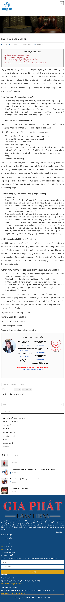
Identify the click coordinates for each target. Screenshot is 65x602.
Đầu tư (6, 541)
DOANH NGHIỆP (7, 443)
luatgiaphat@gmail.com (18, 593)
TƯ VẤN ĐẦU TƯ (7, 425)
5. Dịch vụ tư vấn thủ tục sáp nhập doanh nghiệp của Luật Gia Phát (25, 63)
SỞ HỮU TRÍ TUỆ (7, 436)
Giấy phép (7, 544)
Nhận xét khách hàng (10, 421)
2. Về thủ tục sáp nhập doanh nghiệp (16, 57)
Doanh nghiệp (8, 538)
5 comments (40, 44)
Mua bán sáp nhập (27, 44)
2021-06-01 (14, 44)
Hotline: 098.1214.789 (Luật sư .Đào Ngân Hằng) (32, 367)
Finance (5, 384)
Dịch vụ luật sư (8, 432)
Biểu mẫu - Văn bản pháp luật (13, 418)
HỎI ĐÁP (5, 429)
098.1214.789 (24, 345)
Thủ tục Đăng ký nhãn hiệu (19, 488)
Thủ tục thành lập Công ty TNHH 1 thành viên (25, 479)
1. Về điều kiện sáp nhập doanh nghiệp (17, 55)
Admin (5, 44)
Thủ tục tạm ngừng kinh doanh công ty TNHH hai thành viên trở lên (32, 470)
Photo (22, 384)
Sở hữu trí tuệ (8, 547)
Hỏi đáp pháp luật (9, 552)
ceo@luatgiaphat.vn (16, 584)
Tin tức (5, 447)
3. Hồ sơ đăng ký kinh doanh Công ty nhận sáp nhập (21, 59)
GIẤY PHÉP (6, 439)
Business (13, 384)
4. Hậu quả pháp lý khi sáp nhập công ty (17, 61)
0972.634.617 (24, 351)
